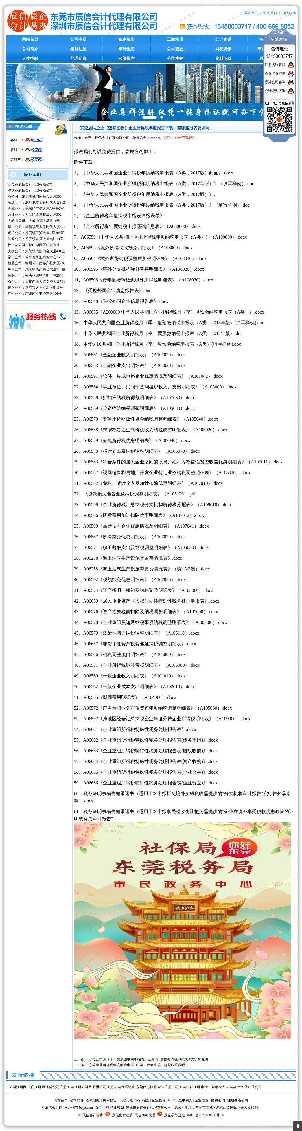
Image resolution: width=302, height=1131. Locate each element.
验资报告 (127, 58)
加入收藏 (289, 13)
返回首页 (251, 13)
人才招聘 (30, 58)
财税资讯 (223, 49)
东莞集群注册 (189, 1087)
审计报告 (127, 49)
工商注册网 (36, 1087)
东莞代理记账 (124, 1087)
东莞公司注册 (56, 1087)
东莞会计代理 (236, 1087)
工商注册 (175, 39)
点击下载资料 (185, 138)
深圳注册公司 (168, 1087)
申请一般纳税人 (213, 1087)
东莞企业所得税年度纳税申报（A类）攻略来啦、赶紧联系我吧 (137, 1065)
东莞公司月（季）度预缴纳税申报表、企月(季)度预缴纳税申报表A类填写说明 (148, 1059)
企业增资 (202, 1100)
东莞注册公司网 (79, 1087)
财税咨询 (218, 1100)
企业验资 (158, 1100)
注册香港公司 (237, 1100)
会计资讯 (223, 39)
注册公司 (255, 1087)
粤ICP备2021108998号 (203, 1115)
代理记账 (78, 58)
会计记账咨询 (275, 91)
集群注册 (78, 49)
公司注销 (175, 58)
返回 (166, 138)
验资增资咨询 (275, 73)
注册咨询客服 (275, 65)
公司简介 (30, 49)
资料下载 (223, 58)
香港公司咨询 (275, 82)
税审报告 (127, 39)
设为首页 (270, 13)
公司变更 (175, 49)
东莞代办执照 (146, 1087)
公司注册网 (18, 1087)
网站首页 (30, 39)
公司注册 (78, 39)
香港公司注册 (103, 1087)
